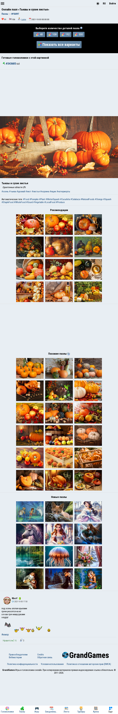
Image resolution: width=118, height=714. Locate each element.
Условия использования (52, 702)
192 (66, 34)
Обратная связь (44, 695)
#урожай (21, 191)
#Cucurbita (65, 199)
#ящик (53, 191)
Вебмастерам (15, 695)
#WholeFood (20, 202)
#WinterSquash (53, 199)
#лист (28, 191)
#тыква (12, 191)
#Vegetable (38, 202)
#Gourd (29, 202)
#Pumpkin (34, 199)
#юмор (5, 672)
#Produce (60, 202)
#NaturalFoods (87, 199)
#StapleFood (7, 202)
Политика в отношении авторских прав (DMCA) (89, 702)
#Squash (107, 199)
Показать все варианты (59, 44)
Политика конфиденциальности (22, 702)
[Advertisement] (59, 93)
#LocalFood (49, 202)
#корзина (44, 191)
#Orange (99, 199)
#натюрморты (63, 191)
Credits (40, 692)
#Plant (42, 199)
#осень (5, 191)
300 (79, 34)
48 (39, 34)
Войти (112, 3)
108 (52, 34)
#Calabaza (75, 199)
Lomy (23, 19)
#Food (26, 199)
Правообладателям (18, 692)
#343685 (10, 63)
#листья (36, 191)
